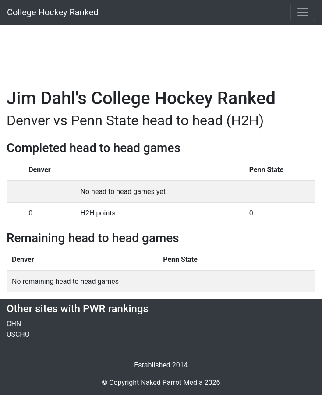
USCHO (18, 334)
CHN (14, 324)
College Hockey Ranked (53, 12)
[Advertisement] (161, 51)
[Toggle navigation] (302, 12)
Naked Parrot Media (171, 382)
